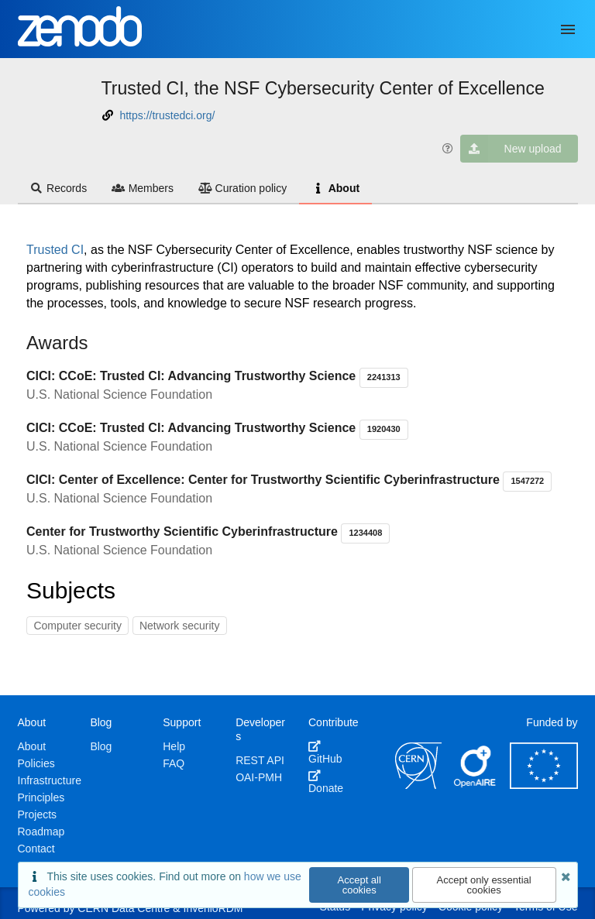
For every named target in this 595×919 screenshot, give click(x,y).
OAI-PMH (259, 777)
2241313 (384, 377)
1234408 (365, 532)
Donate (325, 782)
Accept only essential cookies (484, 885)
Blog (101, 746)
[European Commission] (544, 785)
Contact (36, 848)
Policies (36, 763)
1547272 (527, 480)
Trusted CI (55, 249)
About (335, 188)
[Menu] (568, 29)
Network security (179, 625)
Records (59, 188)
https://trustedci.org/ (167, 115)
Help (174, 746)
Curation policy (242, 188)
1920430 (384, 429)
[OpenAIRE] (475, 785)
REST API (260, 760)
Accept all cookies (359, 885)
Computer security (77, 625)
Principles (41, 797)
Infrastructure (49, 780)
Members (143, 188)
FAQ (173, 763)
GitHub (325, 752)
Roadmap (41, 831)
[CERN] (418, 785)
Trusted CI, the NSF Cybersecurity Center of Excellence (323, 88)
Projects (37, 814)
